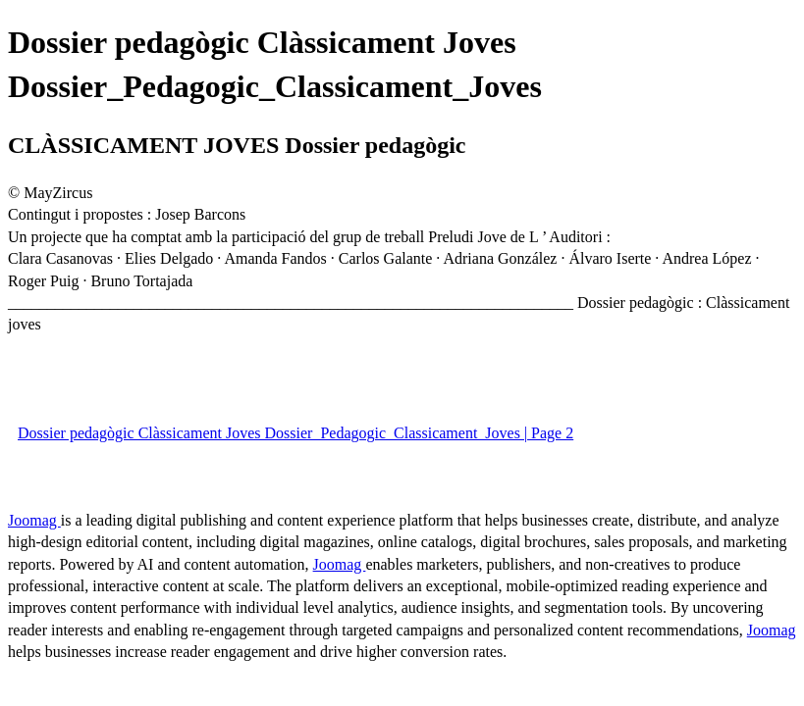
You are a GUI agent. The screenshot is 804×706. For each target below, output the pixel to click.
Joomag (34, 520)
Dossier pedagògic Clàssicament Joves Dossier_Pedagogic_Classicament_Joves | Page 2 (295, 433)
